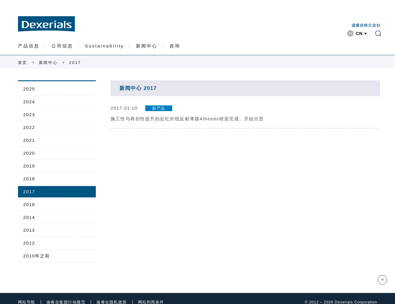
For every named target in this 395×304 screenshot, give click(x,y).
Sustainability (104, 46)
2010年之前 (36, 255)
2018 (29, 178)
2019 (29, 165)
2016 (29, 204)
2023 (29, 114)
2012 (29, 242)
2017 (29, 191)
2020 (29, 153)
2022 (29, 127)
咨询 (174, 46)
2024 (29, 101)
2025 (29, 88)
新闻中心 (147, 46)
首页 (22, 62)
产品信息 (29, 46)
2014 (29, 217)
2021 (29, 140)
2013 (29, 230)
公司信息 (62, 46)
